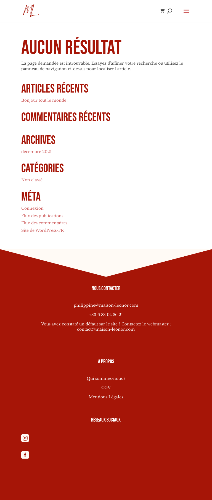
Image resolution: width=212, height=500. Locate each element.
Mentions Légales (106, 396)
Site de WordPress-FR (42, 230)
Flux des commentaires (44, 222)
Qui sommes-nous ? (106, 378)
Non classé (32, 179)
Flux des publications (42, 215)
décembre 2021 (36, 151)
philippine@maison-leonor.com (106, 305)
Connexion (32, 208)
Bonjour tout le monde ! (44, 100)
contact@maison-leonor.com (106, 329)
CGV (106, 387)
